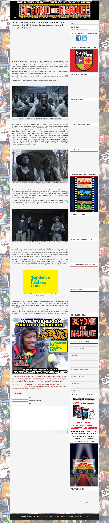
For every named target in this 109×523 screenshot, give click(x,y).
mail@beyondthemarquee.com (78, 29)
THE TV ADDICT (75, 387)
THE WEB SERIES (17, 378)
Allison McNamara (52, 378)
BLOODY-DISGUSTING (77, 348)
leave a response (20, 388)
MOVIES (45, 18)
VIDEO (90, 18)
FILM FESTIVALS (48, 376)
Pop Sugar (36, 381)
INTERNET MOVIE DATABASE (79, 369)
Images (50, 380)
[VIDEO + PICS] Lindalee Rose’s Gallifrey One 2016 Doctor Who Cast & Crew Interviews (46, 386)
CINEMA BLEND (75, 352)
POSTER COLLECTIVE (77, 376)
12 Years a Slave (31, 378)
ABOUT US (22, 18)
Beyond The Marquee (24, 376)
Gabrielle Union (44, 380)
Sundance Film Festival (50, 381)
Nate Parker (15, 381)
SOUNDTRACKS (76, 18)
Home (14, 18)
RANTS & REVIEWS (64, 18)
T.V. (85, 18)
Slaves (41, 381)
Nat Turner (63, 380)
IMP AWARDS (74, 366)
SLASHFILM (74, 380)
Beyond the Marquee (17, 380)
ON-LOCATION (62, 376)
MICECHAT (74, 373)
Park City (21, 381)
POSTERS (53, 18)
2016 (37, 378)
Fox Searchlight (35, 380)
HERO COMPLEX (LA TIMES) (79, 359)
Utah (61, 381)
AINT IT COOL (75, 345)
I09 (71, 362)
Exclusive (28, 380)
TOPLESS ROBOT (76, 390)
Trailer (57, 381)
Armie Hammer (61, 378)
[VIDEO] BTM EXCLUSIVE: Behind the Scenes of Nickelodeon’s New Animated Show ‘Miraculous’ (37, 384)
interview (54, 380)
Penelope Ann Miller (29, 381)
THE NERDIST (75, 383)
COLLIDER (74, 355)
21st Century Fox (43, 378)
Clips (24, 380)
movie (58, 380)
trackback (28, 388)
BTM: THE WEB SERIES (34, 18)
